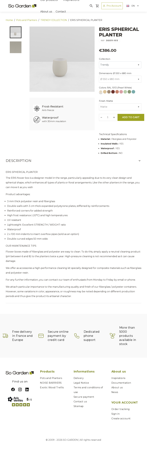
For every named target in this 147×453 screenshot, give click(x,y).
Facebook (13, 389)
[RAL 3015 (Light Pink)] (121, 92)
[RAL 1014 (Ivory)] (105, 92)
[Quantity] (107, 117)
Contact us (80, 401)
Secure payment (84, 396)
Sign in (115, 413)
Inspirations (118, 378)
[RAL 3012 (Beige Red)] (117, 92)
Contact (61, 11)
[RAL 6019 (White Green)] (125, 92)
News (114, 392)
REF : (103, 40)
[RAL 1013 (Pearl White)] (101, 92)
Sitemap (79, 406)
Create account (121, 418)
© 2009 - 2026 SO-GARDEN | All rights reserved (73, 440)
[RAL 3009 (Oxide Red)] (113, 92)
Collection (104, 59)
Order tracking (120, 409)
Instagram (20, 389)
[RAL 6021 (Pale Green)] (130, 92)
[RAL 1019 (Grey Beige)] (109, 92)
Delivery (79, 378)
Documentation (121, 382)
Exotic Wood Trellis (52, 387)
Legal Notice (81, 382)
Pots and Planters (51, 378)
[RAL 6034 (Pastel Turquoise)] (134, 92)
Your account (124, 402)
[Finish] (120, 106)
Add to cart (131, 117)
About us (46, 11)
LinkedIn (27, 389)
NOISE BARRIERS (51, 382)
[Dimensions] (120, 79)
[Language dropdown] (132, 6)
